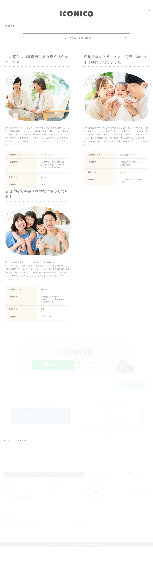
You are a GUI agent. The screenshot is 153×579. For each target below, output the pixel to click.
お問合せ (17, 556)
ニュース (131, 517)
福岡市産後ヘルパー (101, 524)
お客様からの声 (134, 505)
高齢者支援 (54, 517)
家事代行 (9, 517)
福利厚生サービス (100, 517)
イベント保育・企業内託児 (18, 529)
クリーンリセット (100, 511)
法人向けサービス (100, 505)
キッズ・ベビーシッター (17, 523)
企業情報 (8, 556)
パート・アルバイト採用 (138, 524)
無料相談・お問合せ (41, 448)
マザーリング (55, 523)
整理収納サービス (100, 530)
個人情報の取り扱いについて (37, 556)
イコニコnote (133, 511)
